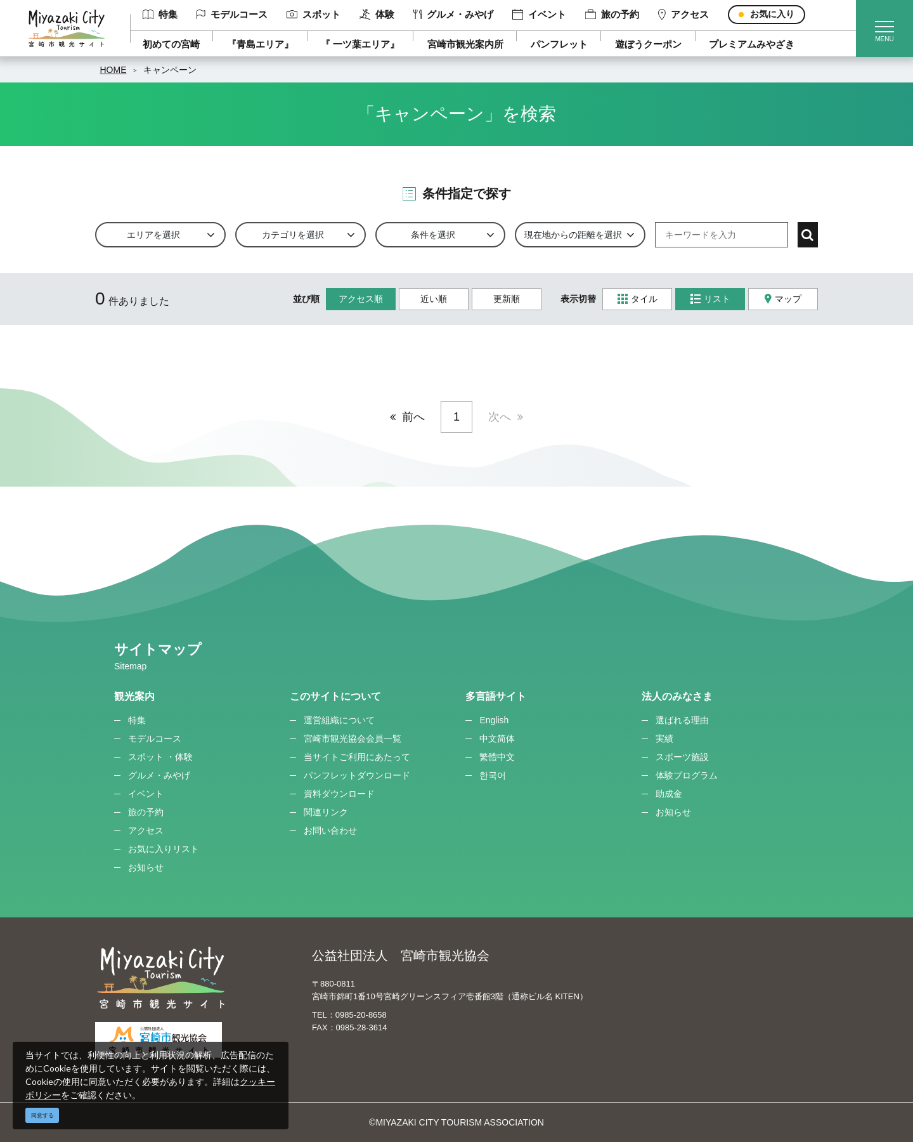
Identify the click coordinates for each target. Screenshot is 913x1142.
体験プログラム (687, 775)
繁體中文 (497, 757)
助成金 (669, 794)
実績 (664, 738)
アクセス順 (361, 299)
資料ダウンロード (339, 794)
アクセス (683, 14)
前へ (413, 416)
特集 (160, 14)
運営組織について (339, 720)
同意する (42, 1115)
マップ (783, 299)
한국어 (492, 775)
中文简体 (497, 738)
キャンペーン (170, 70)
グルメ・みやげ (453, 14)
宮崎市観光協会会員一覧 (352, 738)
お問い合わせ (330, 830)
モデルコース (232, 14)
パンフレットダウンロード (357, 775)
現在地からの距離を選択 (573, 235)
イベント (539, 14)
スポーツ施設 (682, 757)
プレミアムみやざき (751, 44)
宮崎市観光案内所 (465, 44)
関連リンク (326, 812)
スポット (313, 14)
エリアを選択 (153, 235)
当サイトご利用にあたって (357, 757)
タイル (637, 299)
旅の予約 (612, 14)
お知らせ (146, 867)
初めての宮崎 (171, 44)
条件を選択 (433, 235)
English (493, 720)
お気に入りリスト (163, 849)
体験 (376, 14)
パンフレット (559, 44)
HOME (113, 70)
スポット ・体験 (160, 757)
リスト (710, 299)
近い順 (433, 299)
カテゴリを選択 (293, 235)
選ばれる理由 (682, 720)
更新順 (506, 299)
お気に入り (772, 14)
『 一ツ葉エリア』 (360, 44)
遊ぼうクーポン (648, 44)
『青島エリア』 (260, 44)
